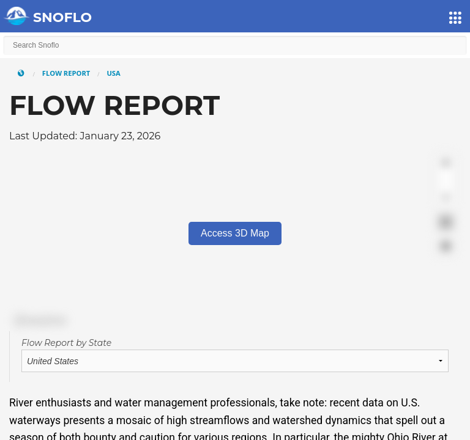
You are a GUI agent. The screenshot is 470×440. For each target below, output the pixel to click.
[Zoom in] (446, 163)
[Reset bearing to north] (446, 198)
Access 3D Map (235, 233)
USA (113, 73)
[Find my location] (446, 246)
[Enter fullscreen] (446, 222)
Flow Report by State (66, 342)
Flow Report (66, 73)
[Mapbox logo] (40, 321)
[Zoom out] (446, 180)
